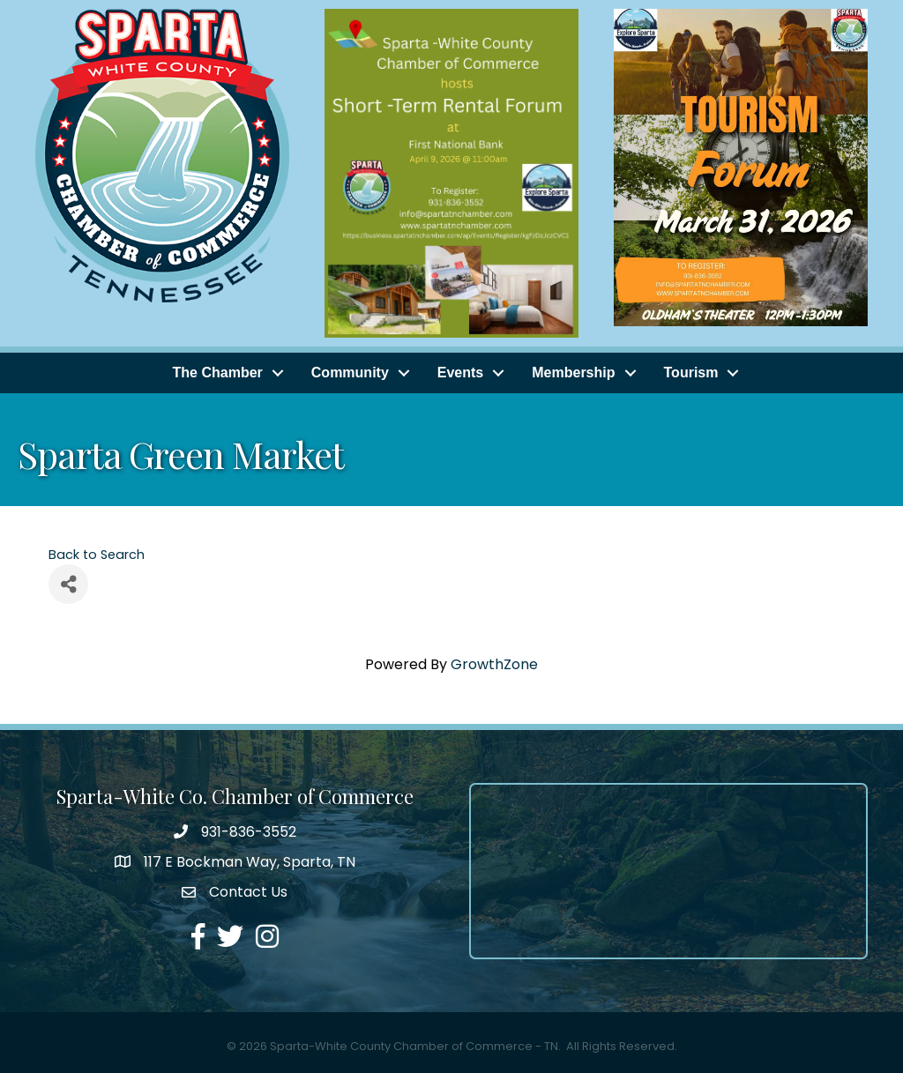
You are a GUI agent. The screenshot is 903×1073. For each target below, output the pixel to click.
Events (460, 372)
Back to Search (97, 554)
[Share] (68, 584)
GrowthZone (494, 664)
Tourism (691, 372)
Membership (573, 372)
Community (350, 372)
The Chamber (218, 372)
